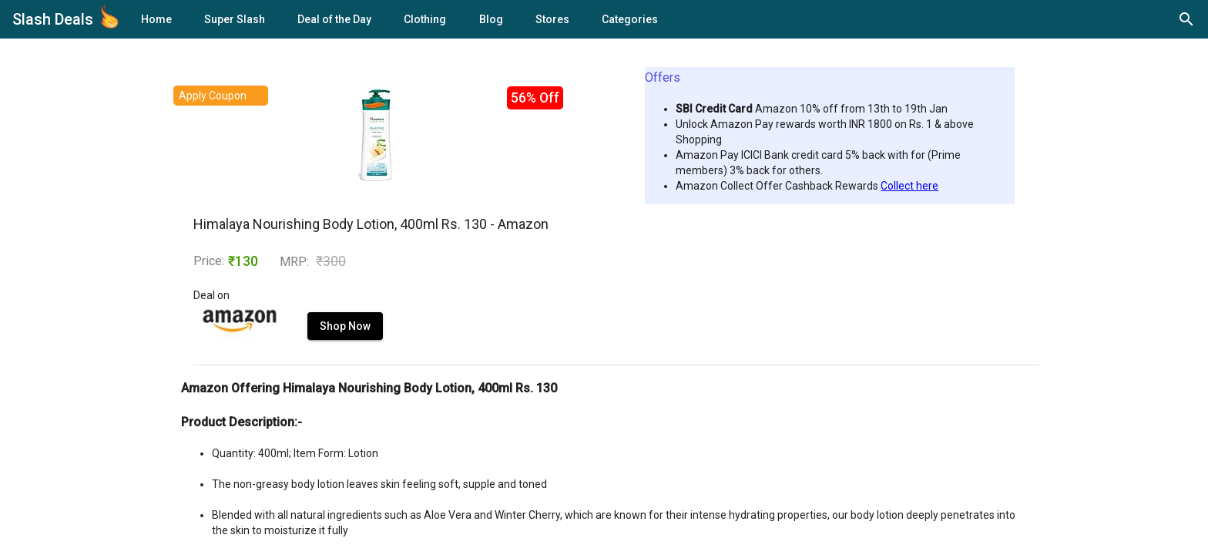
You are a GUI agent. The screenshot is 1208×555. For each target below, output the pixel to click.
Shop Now (345, 326)
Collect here (909, 186)
